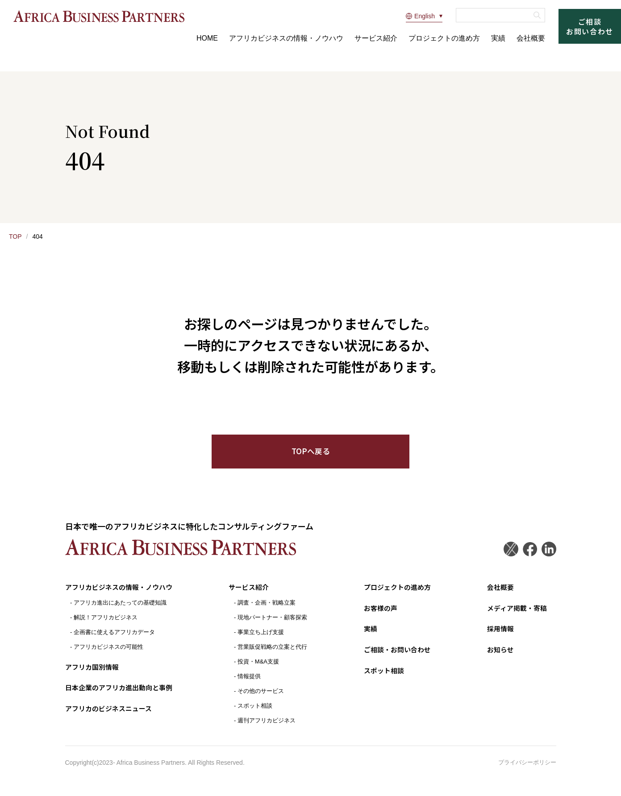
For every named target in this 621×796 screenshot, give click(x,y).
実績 (498, 38)
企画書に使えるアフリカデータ (114, 640)
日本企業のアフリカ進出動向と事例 (122, 695)
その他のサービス (262, 699)
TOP (15, 236)
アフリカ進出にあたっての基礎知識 (120, 610)
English (420, 16)
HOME (207, 38)
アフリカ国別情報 (93, 674)
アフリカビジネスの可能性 (108, 654)
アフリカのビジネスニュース (111, 715)
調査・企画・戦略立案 (268, 610)
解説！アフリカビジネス (106, 625)
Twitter (508, 557)
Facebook (528, 557)
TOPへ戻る (310, 458)
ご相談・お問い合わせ (396, 656)
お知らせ (497, 656)
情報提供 (251, 684)
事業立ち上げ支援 (262, 640)
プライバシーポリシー (527, 770)
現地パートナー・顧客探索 (274, 625)
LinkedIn (548, 557)
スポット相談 (256, 713)
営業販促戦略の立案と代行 (274, 654)
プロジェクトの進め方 (444, 38)
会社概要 (531, 38)
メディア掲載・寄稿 (515, 615)
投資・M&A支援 (260, 669)
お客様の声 (378, 615)
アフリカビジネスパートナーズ (105, 15)
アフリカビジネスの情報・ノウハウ (286, 38)
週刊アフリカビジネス (268, 728)
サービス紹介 (375, 38)
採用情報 (497, 636)
